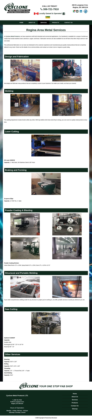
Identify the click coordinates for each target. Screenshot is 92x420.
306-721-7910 (51, 9)
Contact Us (68, 22)
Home (21, 22)
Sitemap (75, 409)
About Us (32, 22)
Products (55, 22)
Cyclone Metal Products (13, 36)
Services (43, 22)
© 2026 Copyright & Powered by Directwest (46, 417)
